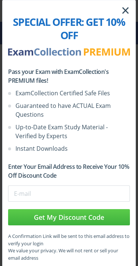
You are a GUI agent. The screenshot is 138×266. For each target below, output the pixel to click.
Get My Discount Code (69, 217)
